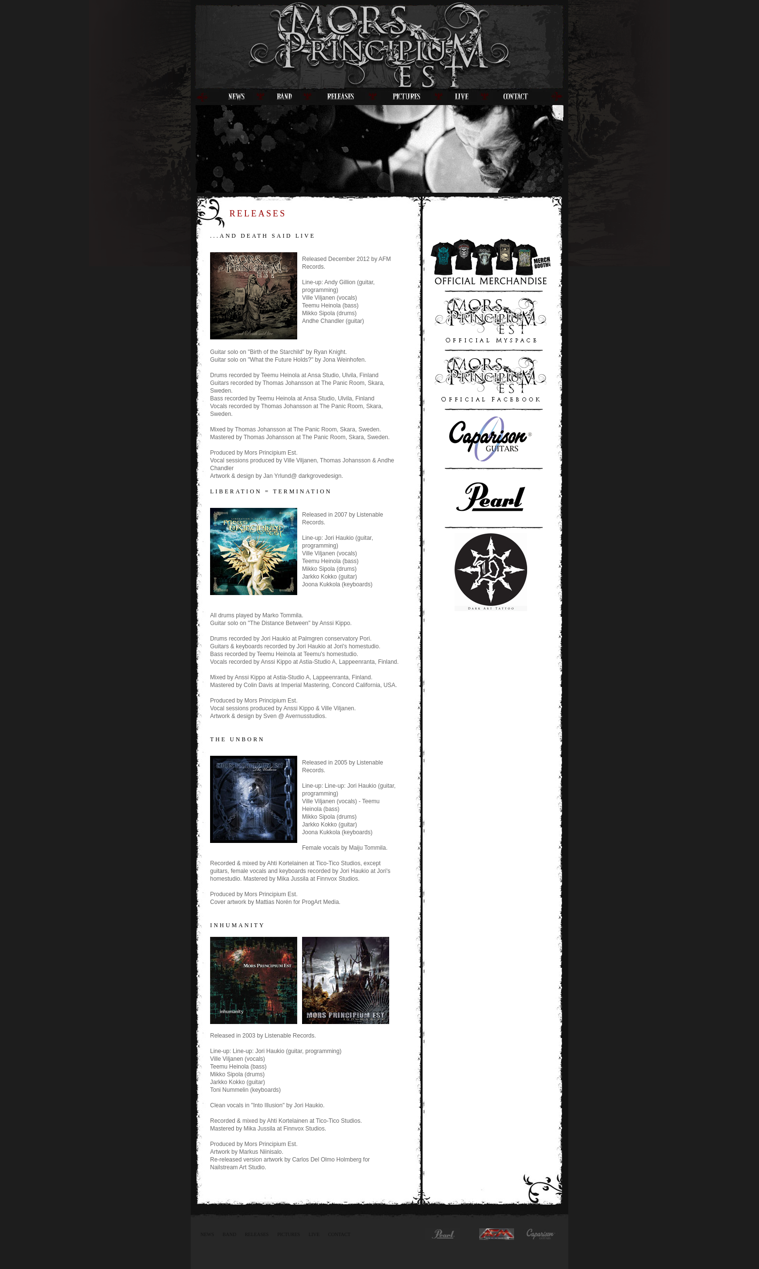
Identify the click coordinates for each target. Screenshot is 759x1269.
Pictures (288, 1234)
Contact (339, 1234)
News (207, 1234)
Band (229, 1234)
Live (313, 1234)
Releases (257, 1234)
